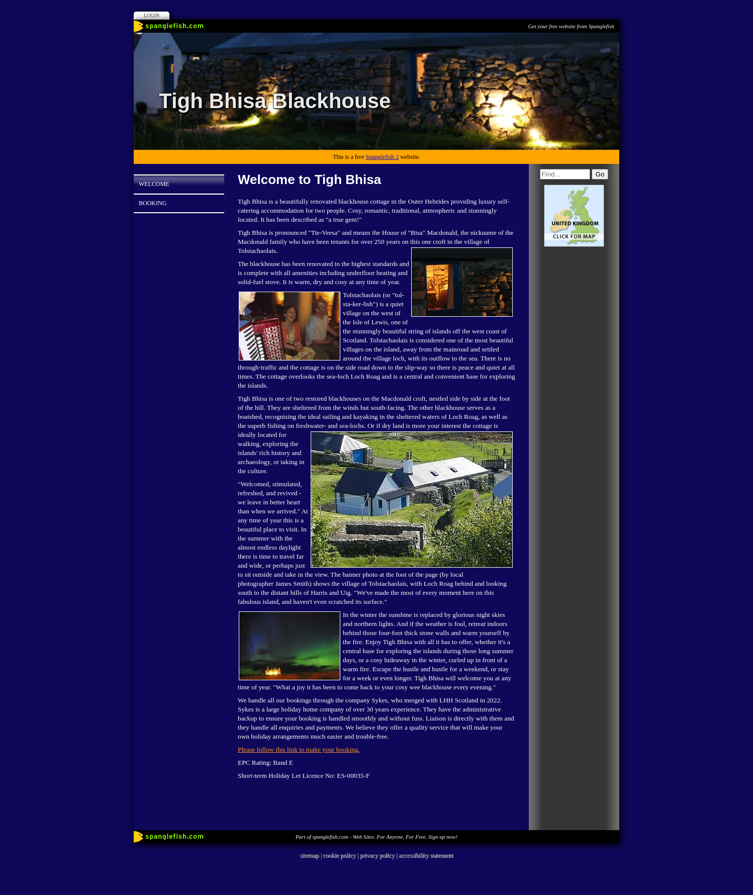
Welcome (154, 184)
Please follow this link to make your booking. (299, 749)
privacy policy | (379, 855)
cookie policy (339, 855)
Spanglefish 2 (382, 156)
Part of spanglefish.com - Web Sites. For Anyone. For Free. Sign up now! (376, 837)
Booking (152, 203)
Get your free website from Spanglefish (571, 26)
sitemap (309, 855)
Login (151, 15)
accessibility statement (426, 855)
